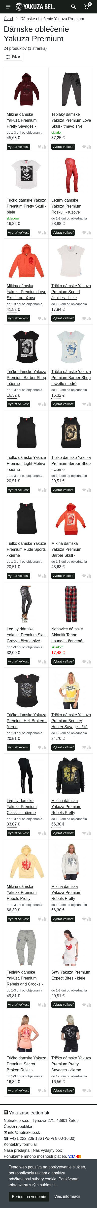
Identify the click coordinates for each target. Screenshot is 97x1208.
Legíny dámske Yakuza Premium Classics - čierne (22, 807)
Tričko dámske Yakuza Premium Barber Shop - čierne (26, 378)
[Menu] (8, 6)
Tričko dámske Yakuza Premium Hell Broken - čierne (27, 721)
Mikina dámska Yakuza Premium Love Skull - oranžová (26, 292)
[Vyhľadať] (72, 6)
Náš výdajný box (47, 1150)
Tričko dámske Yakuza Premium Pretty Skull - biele (26, 206)
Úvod (8, 19)
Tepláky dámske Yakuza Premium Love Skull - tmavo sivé (71, 120)
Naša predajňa (17, 1150)
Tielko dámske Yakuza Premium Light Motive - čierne (26, 463)
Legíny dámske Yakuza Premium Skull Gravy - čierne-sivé (26, 635)
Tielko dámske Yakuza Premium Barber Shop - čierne (71, 463)
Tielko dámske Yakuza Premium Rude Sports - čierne (26, 549)
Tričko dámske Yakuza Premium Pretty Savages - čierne (71, 1064)
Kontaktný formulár (20, 1144)
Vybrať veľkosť (18, 147)
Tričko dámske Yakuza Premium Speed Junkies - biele (71, 292)
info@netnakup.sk (24, 1132)
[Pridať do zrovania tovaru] (44, 147)
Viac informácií (67, 1196)
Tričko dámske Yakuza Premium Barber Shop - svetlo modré (71, 378)
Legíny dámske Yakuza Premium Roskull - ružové (66, 206)
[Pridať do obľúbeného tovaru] (39, 147)
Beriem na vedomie (29, 1197)
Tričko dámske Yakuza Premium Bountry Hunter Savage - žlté (71, 721)
